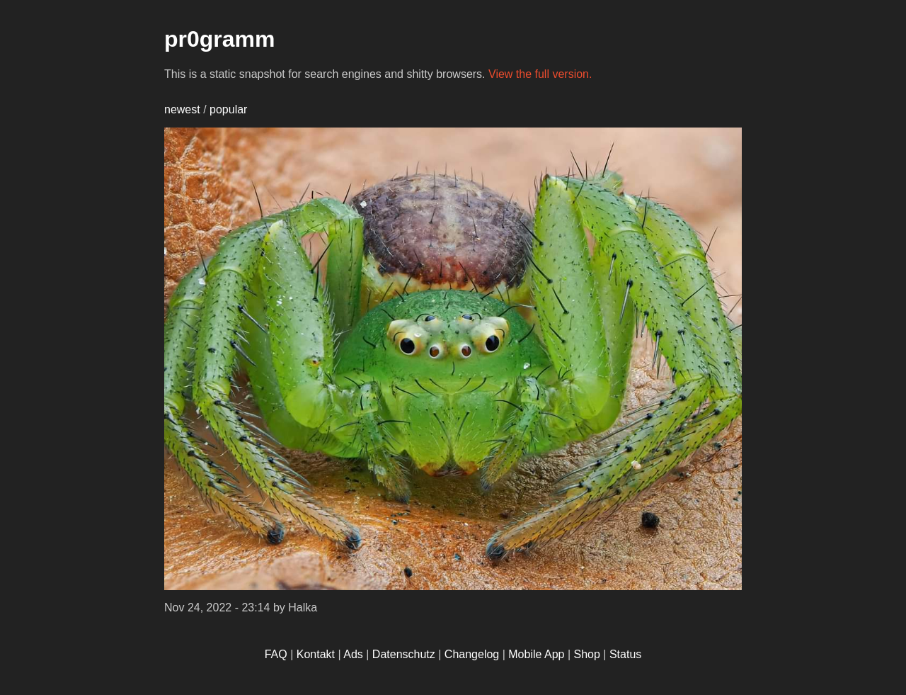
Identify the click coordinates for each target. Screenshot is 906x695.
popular (228, 109)
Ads (353, 654)
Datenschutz (403, 654)
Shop (587, 654)
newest (182, 109)
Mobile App (536, 654)
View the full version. (540, 74)
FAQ (276, 654)
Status (625, 654)
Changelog (472, 654)
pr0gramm (219, 39)
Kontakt (316, 654)
